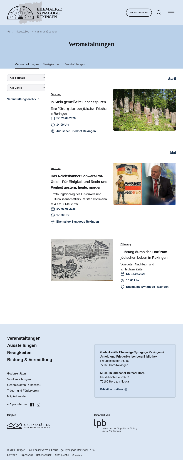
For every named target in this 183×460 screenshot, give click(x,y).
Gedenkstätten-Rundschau (24, 384)
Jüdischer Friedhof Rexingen (76, 131)
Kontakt (12, 455)
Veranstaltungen (139, 12)
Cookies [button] (77, 455)
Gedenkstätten (16, 373)
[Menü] (171, 13)
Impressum (26, 455)
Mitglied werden (17, 396)
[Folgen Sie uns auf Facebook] (32, 404)
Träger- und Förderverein (23, 390)
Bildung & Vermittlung (29, 359)
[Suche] (159, 12)
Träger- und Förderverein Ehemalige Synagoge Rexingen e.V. (56, 450)
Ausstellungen (22, 345)
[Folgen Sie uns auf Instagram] (38, 404)
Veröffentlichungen (19, 379)
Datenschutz (43, 455)
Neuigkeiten (19, 352)
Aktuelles (22, 31)
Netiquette (62, 455)
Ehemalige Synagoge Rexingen (77, 221)
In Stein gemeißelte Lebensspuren (78, 102)
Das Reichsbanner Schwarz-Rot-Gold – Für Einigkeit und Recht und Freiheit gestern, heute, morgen (79, 181)
